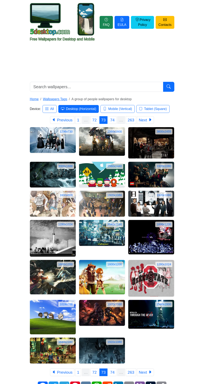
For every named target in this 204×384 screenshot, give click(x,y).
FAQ (106, 22)
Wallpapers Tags (55, 99)
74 (112, 120)
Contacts (164, 22)
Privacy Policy (142, 22)
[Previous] (62, 120)
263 (131, 120)
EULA (122, 22)
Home (34, 99)
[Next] (145, 120)
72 (94, 120)
